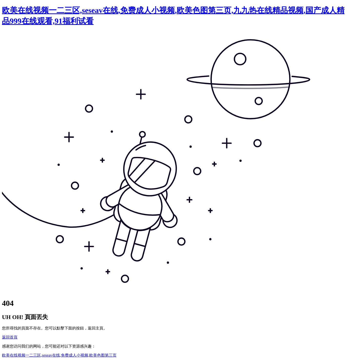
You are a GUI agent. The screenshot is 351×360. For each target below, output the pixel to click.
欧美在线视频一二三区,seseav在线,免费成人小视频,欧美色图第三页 (59, 355)
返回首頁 (10, 337)
